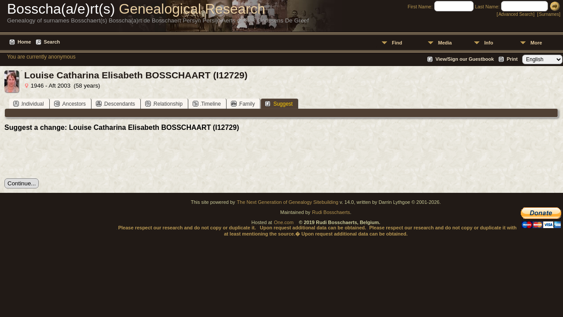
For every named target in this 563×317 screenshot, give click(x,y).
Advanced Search (515, 14)
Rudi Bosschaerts (331, 212)
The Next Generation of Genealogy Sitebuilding (288, 202)
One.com (284, 222)
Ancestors (70, 103)
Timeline (207, 103)
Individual (28, 103)
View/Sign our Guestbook (464, 59)
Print (512, 59)
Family (243, 103)
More (536, 42)
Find (397, 42)
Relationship (164, 103)
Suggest (278, 103)
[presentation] (71, 155)
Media (445, 42)
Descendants (115, 103)
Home (24, 41)
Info (488, 42)
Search (52, 41)
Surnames (549, 14)
